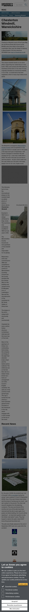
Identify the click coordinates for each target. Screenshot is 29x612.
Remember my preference (14, 605)
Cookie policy (22, 584)
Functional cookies (10, 590)
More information (14, 609)
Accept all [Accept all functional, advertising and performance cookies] (14, 601)
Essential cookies (9, 586)
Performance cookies (11, 596)
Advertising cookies (10, 593)
